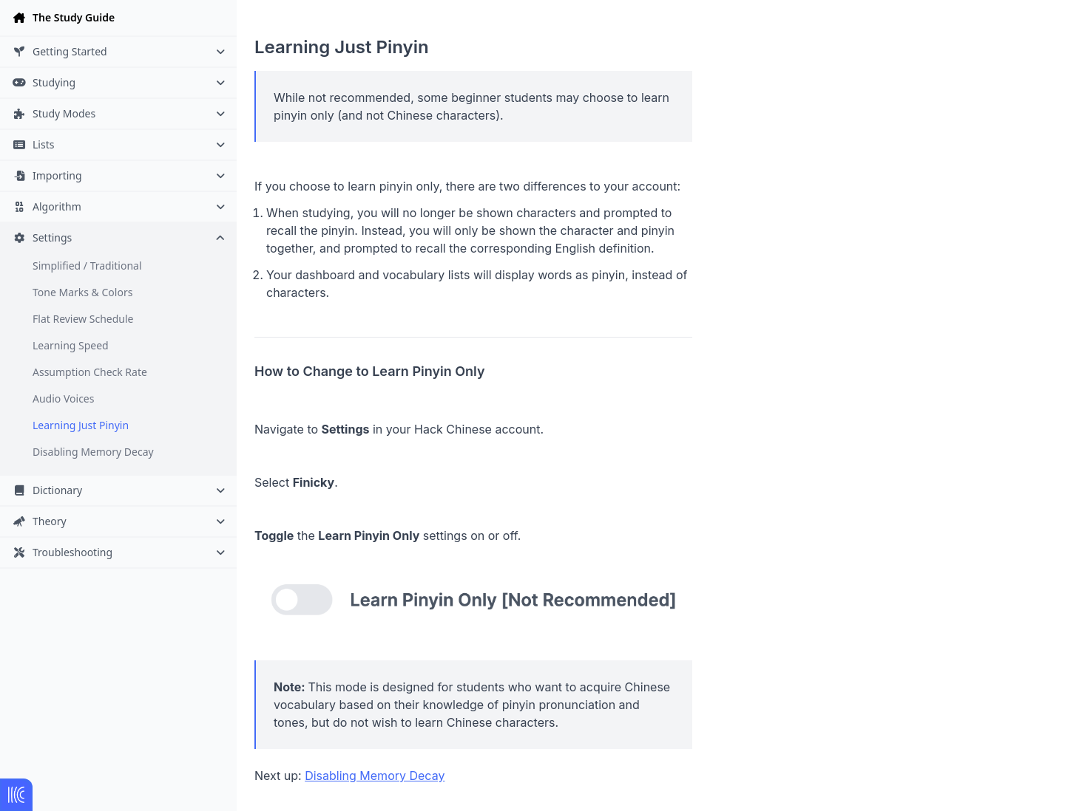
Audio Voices (63, 398)
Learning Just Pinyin (81, 425)
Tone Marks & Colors (82, 292)
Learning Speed (71, 345)
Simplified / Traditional (87, 266)
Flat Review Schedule (83, 319)
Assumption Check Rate (90, 372)
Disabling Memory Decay (93, 452)
